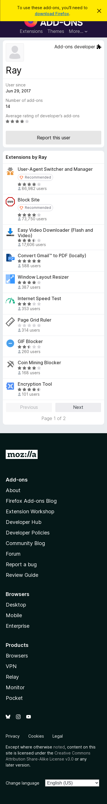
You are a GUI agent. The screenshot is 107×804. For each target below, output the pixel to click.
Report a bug (21, 564)
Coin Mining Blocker (39, 362)
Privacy (13, 736)
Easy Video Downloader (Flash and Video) (55, 232)
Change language (22, 783)
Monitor (15, 687)
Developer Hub (23, 522)
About (13, 490)
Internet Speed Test (39, 298)
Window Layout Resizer (43, 277)
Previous (29, 407)
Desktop (16, 605)
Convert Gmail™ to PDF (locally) (52, 255)
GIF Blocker (30, 341)
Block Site (29, 200)
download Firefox (52, 13)
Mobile (14, 615)
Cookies (36, 736)
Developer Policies (28, 533)
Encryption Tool (35, 384)
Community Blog (25, 543)
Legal (58, 736)
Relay (12, 677)
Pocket (14, 698)
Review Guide (22, 575)
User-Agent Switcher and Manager (55, 169)
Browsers (17, 656)
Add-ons (17, 480)
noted (59, 746)
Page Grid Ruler (34, 320)
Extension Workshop (30, 511)
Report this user (53, 137)
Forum (13, 554)
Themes (55, 31)
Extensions (31, 31)
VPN (11, 666)
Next (78, 407)
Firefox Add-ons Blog (31, 501)
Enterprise (17, 626)
